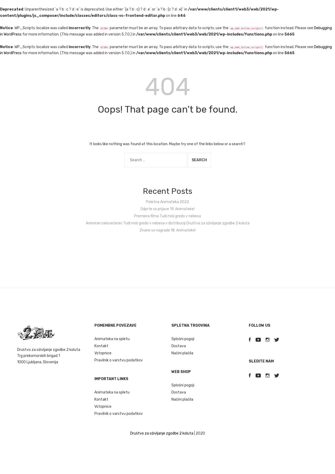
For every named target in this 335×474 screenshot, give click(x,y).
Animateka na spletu (112, 339)
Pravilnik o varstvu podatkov (118, 360)
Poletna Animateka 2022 (167, 202)
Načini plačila (182, 353)
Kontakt (101, 346)
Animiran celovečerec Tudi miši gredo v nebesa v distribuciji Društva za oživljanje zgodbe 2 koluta (168, 223)
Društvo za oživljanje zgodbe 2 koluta (161, 433)
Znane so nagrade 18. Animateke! (168, 230)
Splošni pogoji (182, 339)
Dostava (178, 346)
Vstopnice (102, 353)
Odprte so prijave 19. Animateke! (167, 209)
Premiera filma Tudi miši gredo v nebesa (167, 216)
